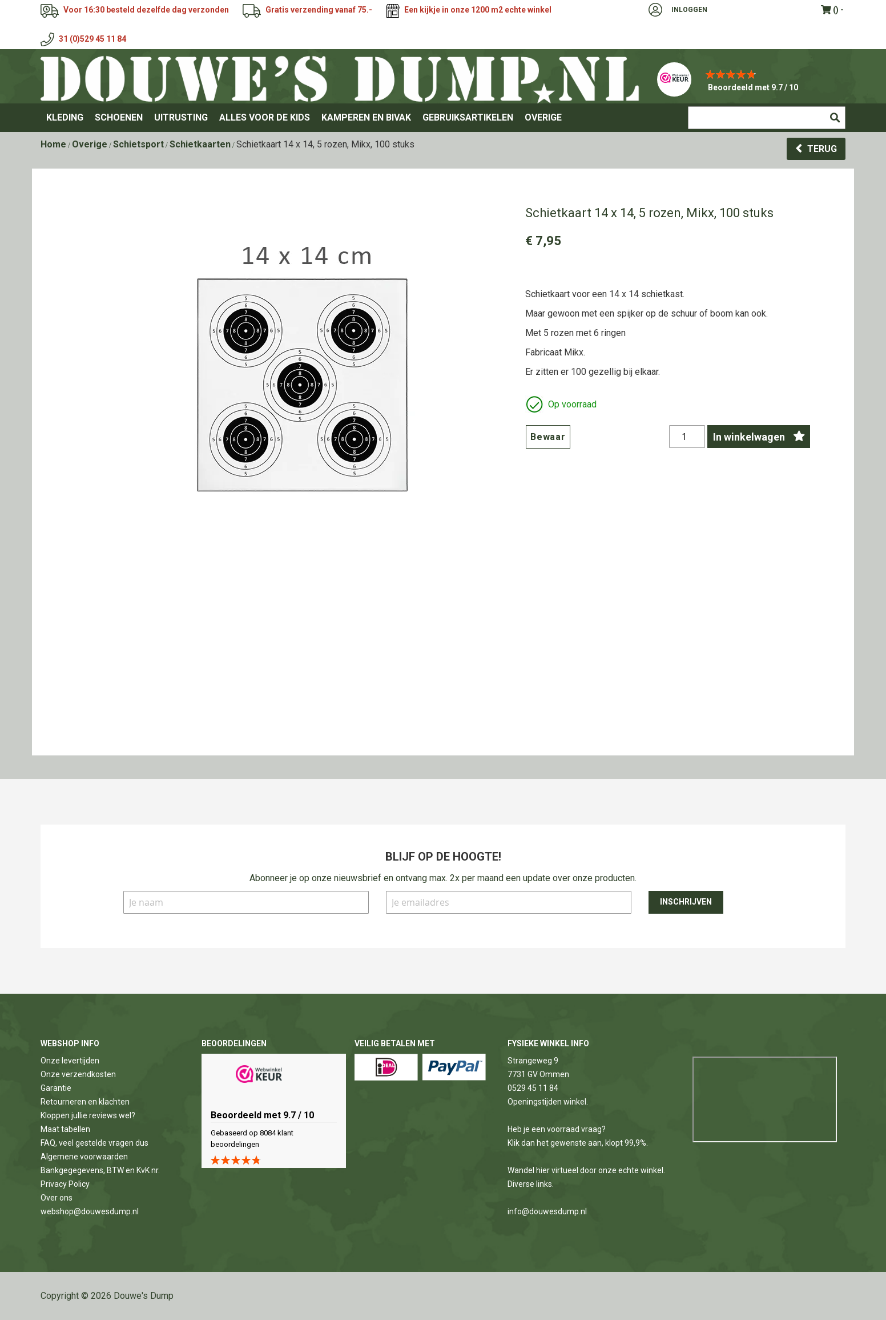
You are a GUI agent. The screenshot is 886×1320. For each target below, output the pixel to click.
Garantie (56, 1088)
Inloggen (689, 10)
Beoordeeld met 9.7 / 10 (753, 87)
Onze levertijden (70, 1060)
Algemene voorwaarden (84, 1156)
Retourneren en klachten (85, 1101)
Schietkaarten (200, 144)
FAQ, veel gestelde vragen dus (94, 1142)
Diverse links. (531, 1184)
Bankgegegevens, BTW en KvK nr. (100, 1170)
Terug (822, 148)
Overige (89, 144)
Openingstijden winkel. (548, 1101)
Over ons (57, 1197)
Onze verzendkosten (78, 1074)
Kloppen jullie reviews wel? (88, 1115)
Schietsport (138, 144)
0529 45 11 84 (533, 1088)
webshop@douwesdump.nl (90, 1211)
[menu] (443, 117)
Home (53, 144)
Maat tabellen (65, 1129)
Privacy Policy (65, 1184)
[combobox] (766, 117)
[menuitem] (65, 117)
